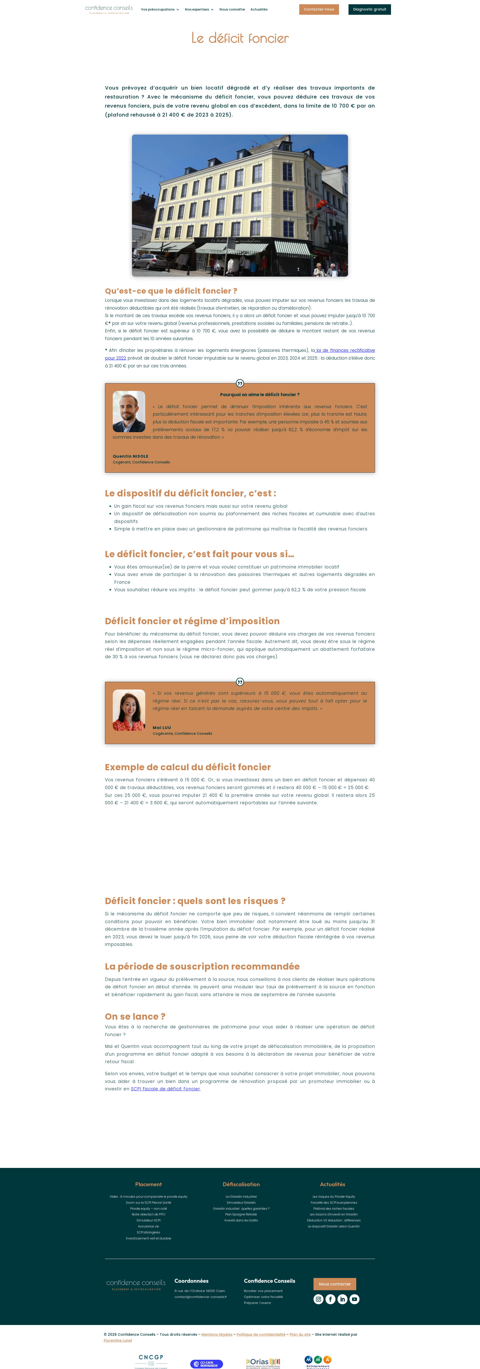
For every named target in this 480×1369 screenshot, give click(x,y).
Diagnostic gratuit (369, 9)
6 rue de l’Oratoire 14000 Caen (199, 1295)
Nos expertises (197, 9)
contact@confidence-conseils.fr (200, 1301)
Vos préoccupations (157, 9)
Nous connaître (232, 9)
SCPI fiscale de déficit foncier (165, 1091)
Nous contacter (335, 1289)
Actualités (259, 9)
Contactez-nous (319, 9)
